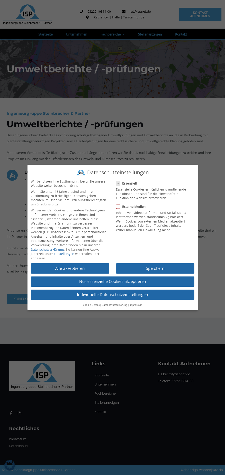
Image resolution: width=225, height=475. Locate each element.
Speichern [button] (155, 267)
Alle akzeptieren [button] (70, 267)
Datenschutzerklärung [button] (114, 304)
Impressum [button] (135, 304)
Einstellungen (64, 253)
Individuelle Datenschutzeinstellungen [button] (112, 294)
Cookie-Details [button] (91, 304)
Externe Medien (132, 206)
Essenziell (128, 183)
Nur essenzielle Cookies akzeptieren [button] (112, 280)
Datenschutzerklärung (47, 249)
